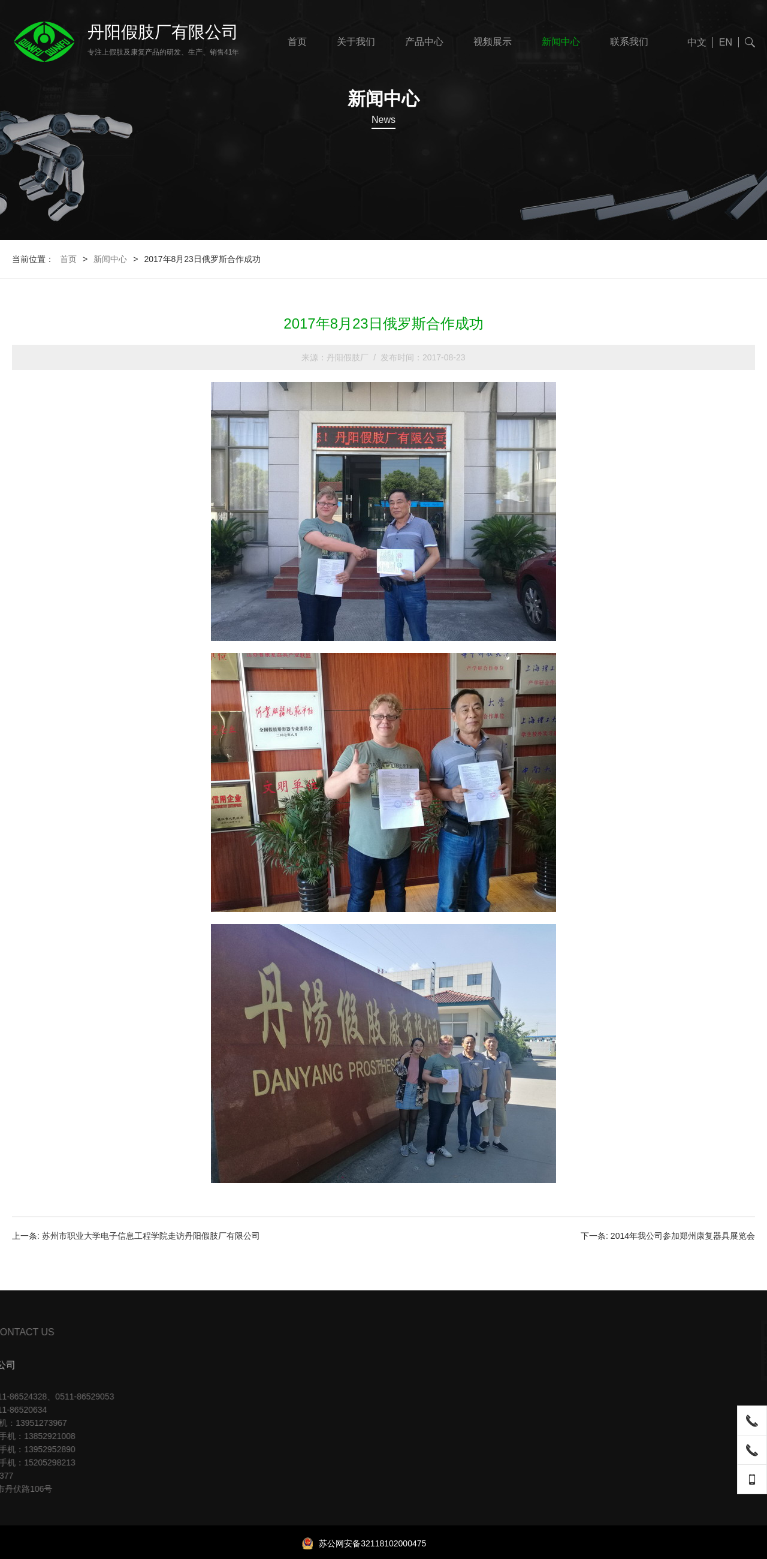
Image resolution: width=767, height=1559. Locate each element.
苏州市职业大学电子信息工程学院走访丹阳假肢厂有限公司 (151, 1236)
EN (725, 42)
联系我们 (629, 42)
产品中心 (424, 42)
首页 (297, 42)
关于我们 (356, 42)
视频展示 (492, 42)
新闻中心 (561, 42)
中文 (696, 42)
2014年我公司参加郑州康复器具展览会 (683, 1236)
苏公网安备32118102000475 (364, 1543)
